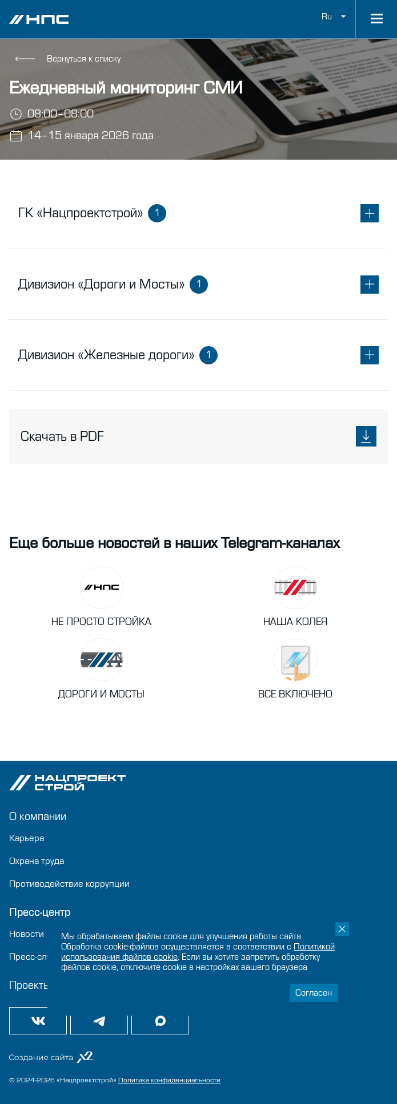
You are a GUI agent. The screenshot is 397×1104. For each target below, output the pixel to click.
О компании (37, 816)
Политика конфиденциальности (169, 1080)
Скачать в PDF (198, 436)
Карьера (26, 838)
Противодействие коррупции (69, 883)
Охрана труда (36, 860)
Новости (26, 933)
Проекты (29, 985)
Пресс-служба (37, 956)
